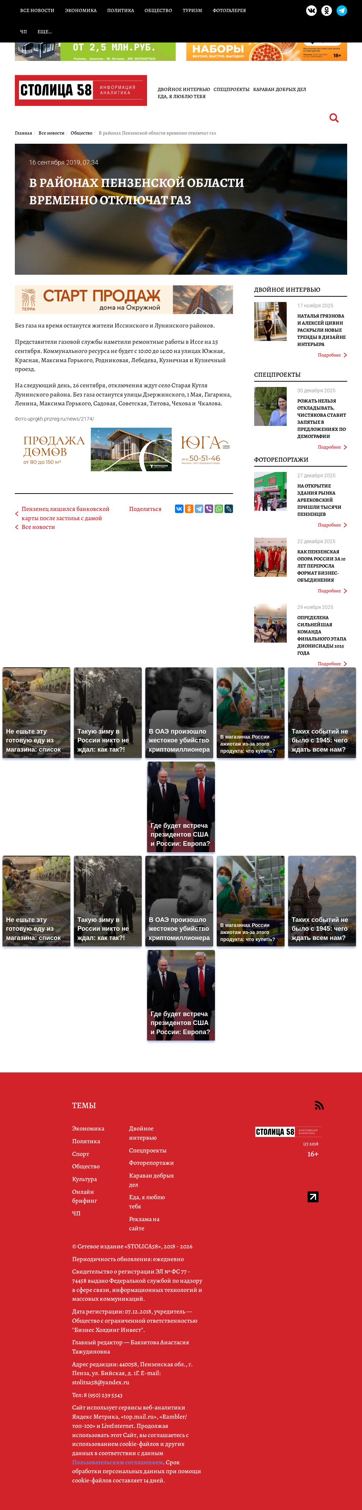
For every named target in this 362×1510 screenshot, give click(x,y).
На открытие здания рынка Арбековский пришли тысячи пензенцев (319, 500)
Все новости (37, 10)
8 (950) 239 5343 (103, 1395)
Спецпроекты (232, 89)
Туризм (192, 10)
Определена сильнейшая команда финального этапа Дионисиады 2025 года (321, 635)
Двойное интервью (184, 89)
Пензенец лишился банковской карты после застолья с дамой (66, 513)
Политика (120, 10)
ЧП (23, 31)
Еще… (44, 31)
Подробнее (332, 355)
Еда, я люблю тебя (182, 96)
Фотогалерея (229, 10)
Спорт (80, 1154)
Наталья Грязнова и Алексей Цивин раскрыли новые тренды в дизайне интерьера (321, 330)
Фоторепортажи (281, 459)
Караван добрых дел (279, 89)
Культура (84, 1179)
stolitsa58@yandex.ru (100, 1382)
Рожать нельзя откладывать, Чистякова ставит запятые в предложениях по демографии (321, 419)
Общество (158, 10)
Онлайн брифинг (84, 1196)
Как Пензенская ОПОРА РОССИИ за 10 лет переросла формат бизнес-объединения (321, 565)
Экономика (81, 10)
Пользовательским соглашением (117, 1462)
